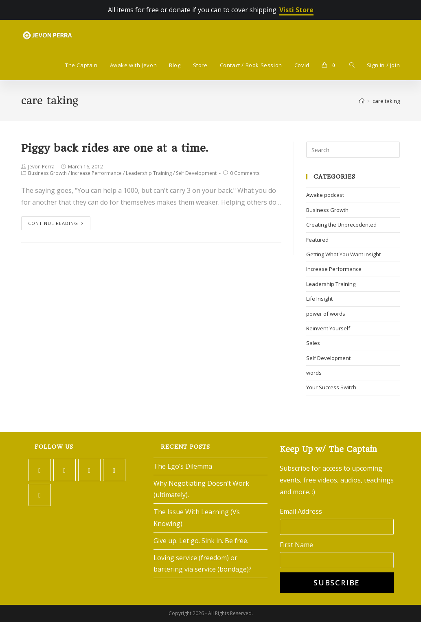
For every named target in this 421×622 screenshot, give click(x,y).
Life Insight (319, 298)
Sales (313, 343)
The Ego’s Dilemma (182, 466)
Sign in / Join (383, 65)
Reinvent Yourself (328, 328)
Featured (317, 239)
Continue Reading (55, 223)
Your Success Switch (331, 387)
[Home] (361, 101)
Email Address (301, 511)
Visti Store (296, 9)
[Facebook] (64, 470)
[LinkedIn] (114, 470)
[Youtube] (40, 495)
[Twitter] (40, 470)
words (314, 372)
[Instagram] (89, 470)
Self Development (196, 173)
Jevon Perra (41, 166)
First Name (296, 544)
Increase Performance (96, 173)
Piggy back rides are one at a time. (114, 148)
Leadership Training (149, 173)
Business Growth (47, 173)
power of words (325, 313)
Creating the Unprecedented (341, 224)
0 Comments (244, 173)
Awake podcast (325, 195)
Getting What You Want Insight (343, 254)
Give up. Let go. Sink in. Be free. (200, 540)
